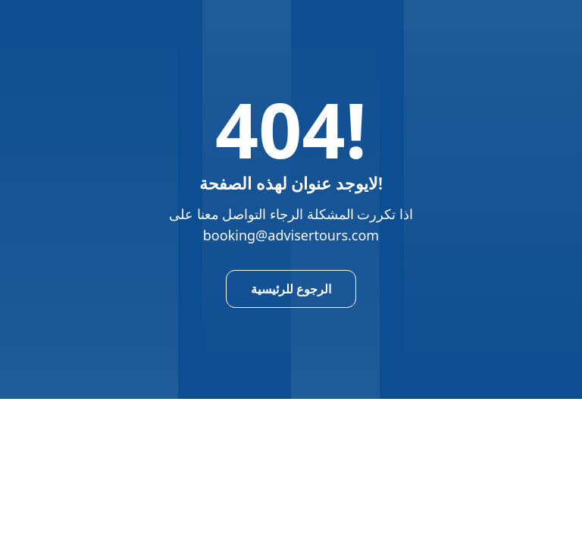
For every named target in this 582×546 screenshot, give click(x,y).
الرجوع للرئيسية (291, 289)
